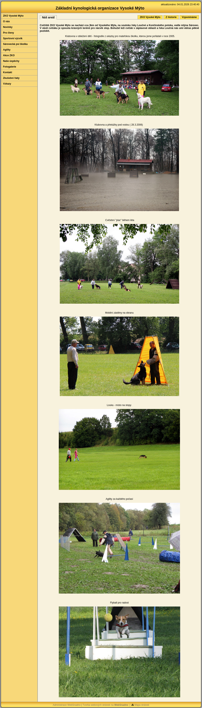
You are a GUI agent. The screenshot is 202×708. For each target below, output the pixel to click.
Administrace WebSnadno (67, 705)
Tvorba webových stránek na (105, 705)
